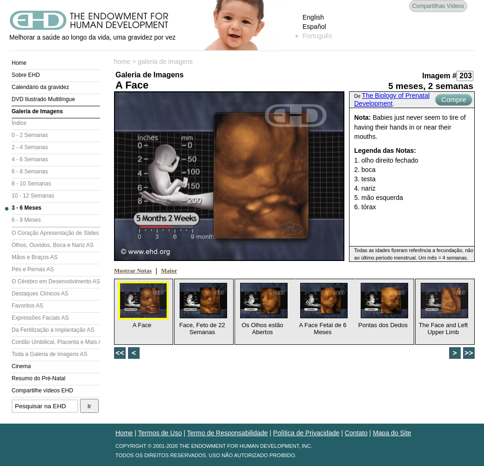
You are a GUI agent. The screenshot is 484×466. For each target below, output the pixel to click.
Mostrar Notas (133, 270)
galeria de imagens (165, 61)
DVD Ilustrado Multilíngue (43, 99)
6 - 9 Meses (26, 220)
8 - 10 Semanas (31, 183)
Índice (19, 123)
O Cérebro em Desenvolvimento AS (56, 281)
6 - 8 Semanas (30, 171)
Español (314, 26)
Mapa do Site (392, 433)
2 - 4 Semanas (30, 147)
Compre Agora (453, 101)
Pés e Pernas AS (33, 269)
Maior (169, 270)
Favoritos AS (27, 305)
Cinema (21, 366)
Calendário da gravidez (40, 87)
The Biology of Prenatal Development (392, 99)
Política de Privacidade (306, 433)
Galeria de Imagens (37, 111)
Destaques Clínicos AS (40, 293)
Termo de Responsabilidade (227, 433)
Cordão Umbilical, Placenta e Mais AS (56, 342)
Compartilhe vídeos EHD (42, 390)
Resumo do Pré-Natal (38, 378)
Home (19, 63)
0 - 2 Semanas (30, 135)
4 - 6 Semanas (30, 159)
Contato (356, 433)
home (122, 61)
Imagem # (439, 76)
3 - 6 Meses (26, 208)
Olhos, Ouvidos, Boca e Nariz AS (53, 245)
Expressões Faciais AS (40, 318)
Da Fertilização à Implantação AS (53, 330)
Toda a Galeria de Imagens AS (49, 354)
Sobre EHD (26, 75)
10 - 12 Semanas (33, 195)
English (313, 17)
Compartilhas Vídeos (438, 6)
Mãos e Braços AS (35, 257)
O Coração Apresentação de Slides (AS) (56, 233)
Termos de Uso (160, 433)
